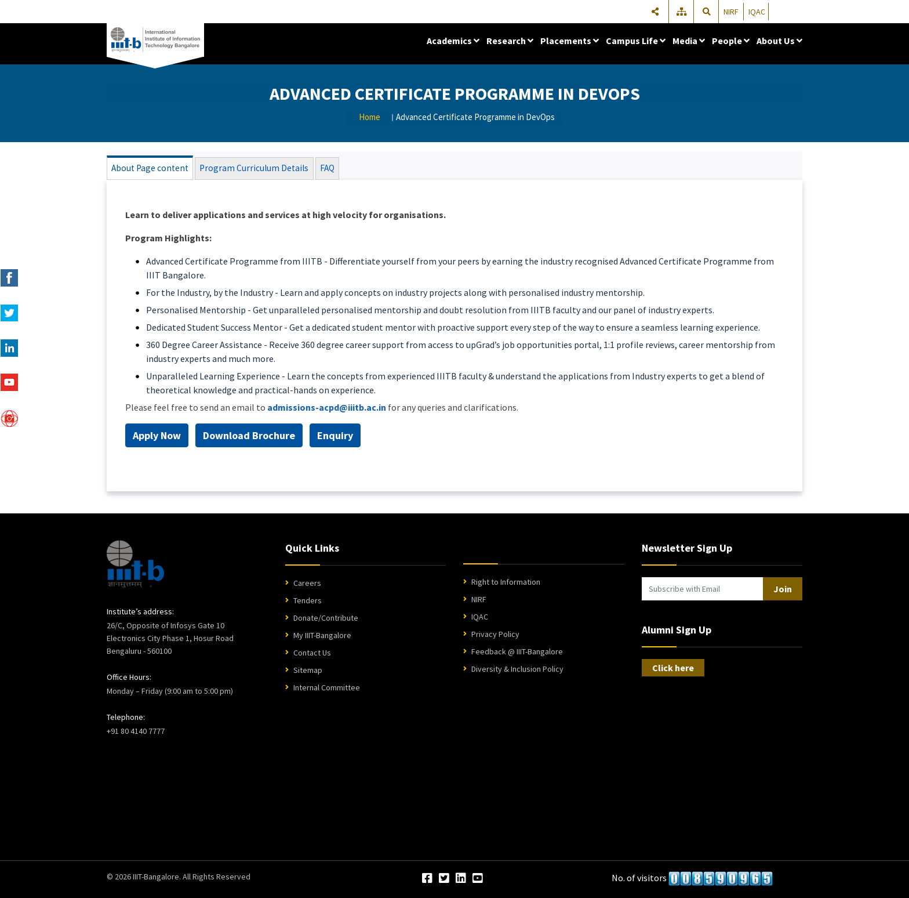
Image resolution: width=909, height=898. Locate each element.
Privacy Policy (495, 636)
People (731, 40)
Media (688, 40)
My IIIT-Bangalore (322, 637)
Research (509, 40)
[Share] (655, 11)
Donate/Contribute (325, 619)
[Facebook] (427, 880)
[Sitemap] (682, 11)
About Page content (148, 169)
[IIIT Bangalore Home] (135, 565)
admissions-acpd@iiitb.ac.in (326, 409)
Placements (569, 40)
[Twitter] (444, 880)
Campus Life (636, 40)
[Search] (706, 11)
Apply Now (157, 437)
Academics (453, 40)
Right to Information (505, 583)
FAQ (315, 169)
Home (369, 116)
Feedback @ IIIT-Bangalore (517, 653)
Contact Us (312, 654)
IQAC (756, 11)
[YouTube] (477, 880)
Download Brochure (249, 437)
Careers (307, 585)
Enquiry (335, 437)
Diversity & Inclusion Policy (517, 670)
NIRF (731, 11)
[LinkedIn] (461, 880)
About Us (779, 40)
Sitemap (307, 672)
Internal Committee (326, 689)
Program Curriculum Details (246, 169)
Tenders (307, 602)
